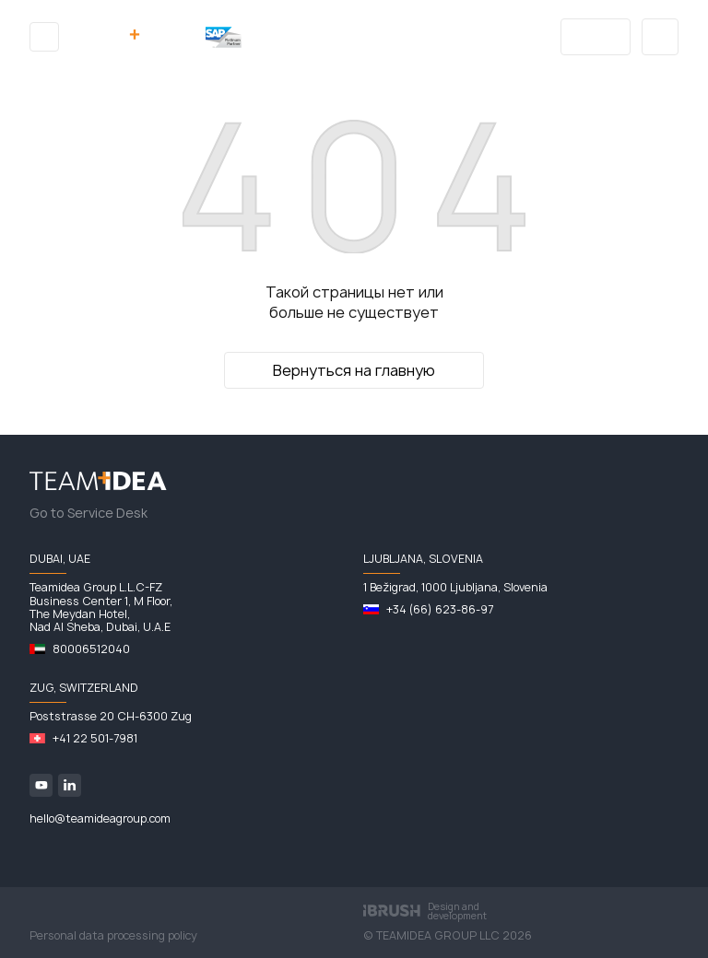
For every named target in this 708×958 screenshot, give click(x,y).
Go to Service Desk (89, 513)
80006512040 (91, 649)
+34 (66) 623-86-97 (439, 609)
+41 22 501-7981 (95, 738)
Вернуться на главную (354, 370)
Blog (596, 37)
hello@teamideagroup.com (100, 819)
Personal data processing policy (113, 936)
